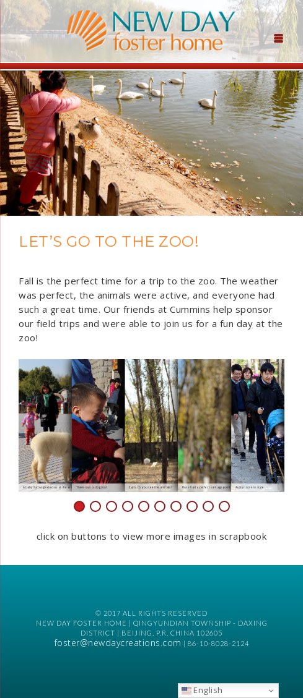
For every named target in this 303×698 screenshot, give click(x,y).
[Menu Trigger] (279, 37)
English (202, 690)
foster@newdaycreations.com (118, 643)
